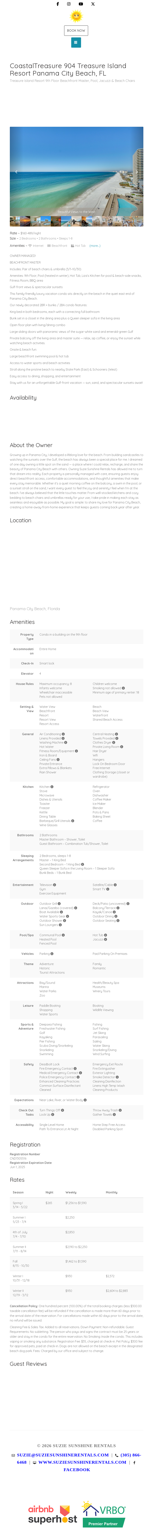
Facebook (77, 1469)
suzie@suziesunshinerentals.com (63, 1455)
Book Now (76, 30)
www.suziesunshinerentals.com (82, 1462)
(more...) (95, 246)
